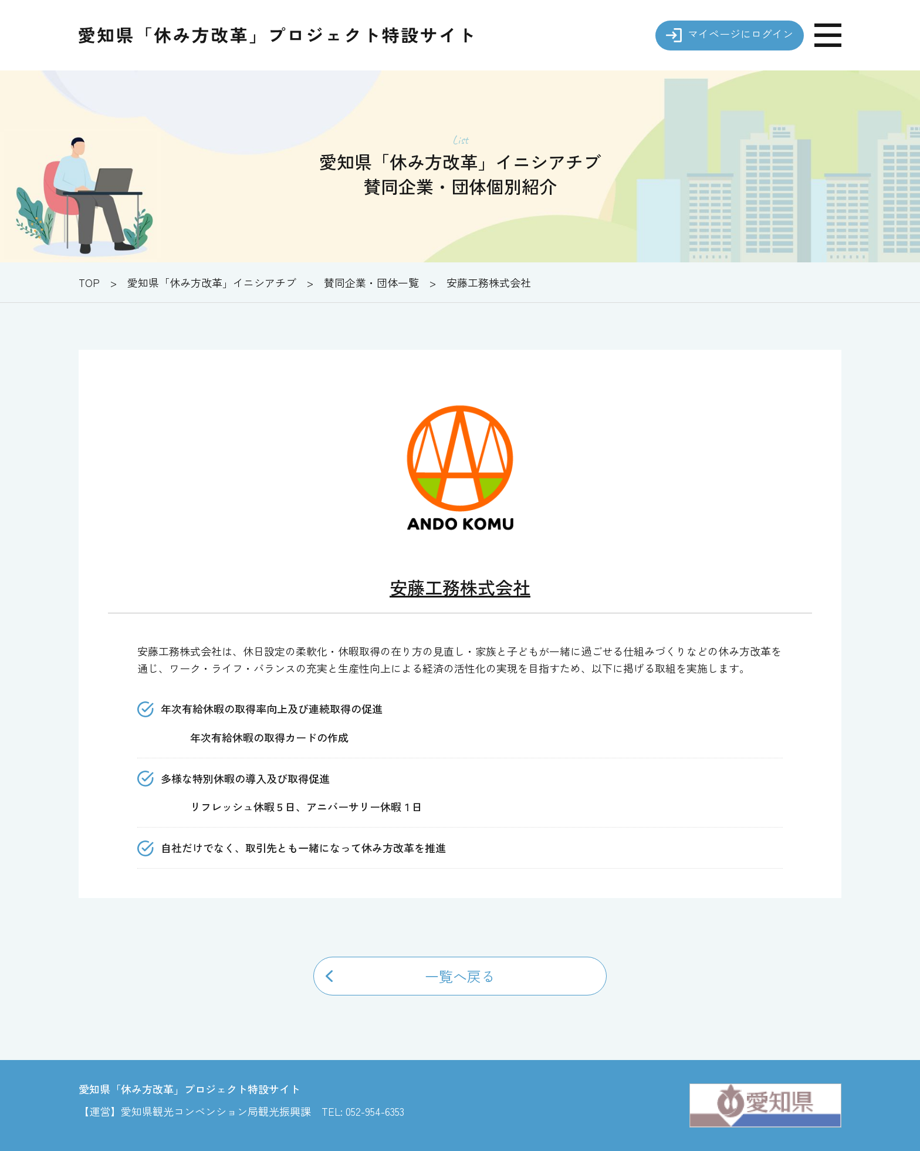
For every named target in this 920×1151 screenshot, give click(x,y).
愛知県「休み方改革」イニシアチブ (211, 282)
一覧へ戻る (460, 976)
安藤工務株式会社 (460, 587)
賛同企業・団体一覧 (371, 282)
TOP (89, 282)
